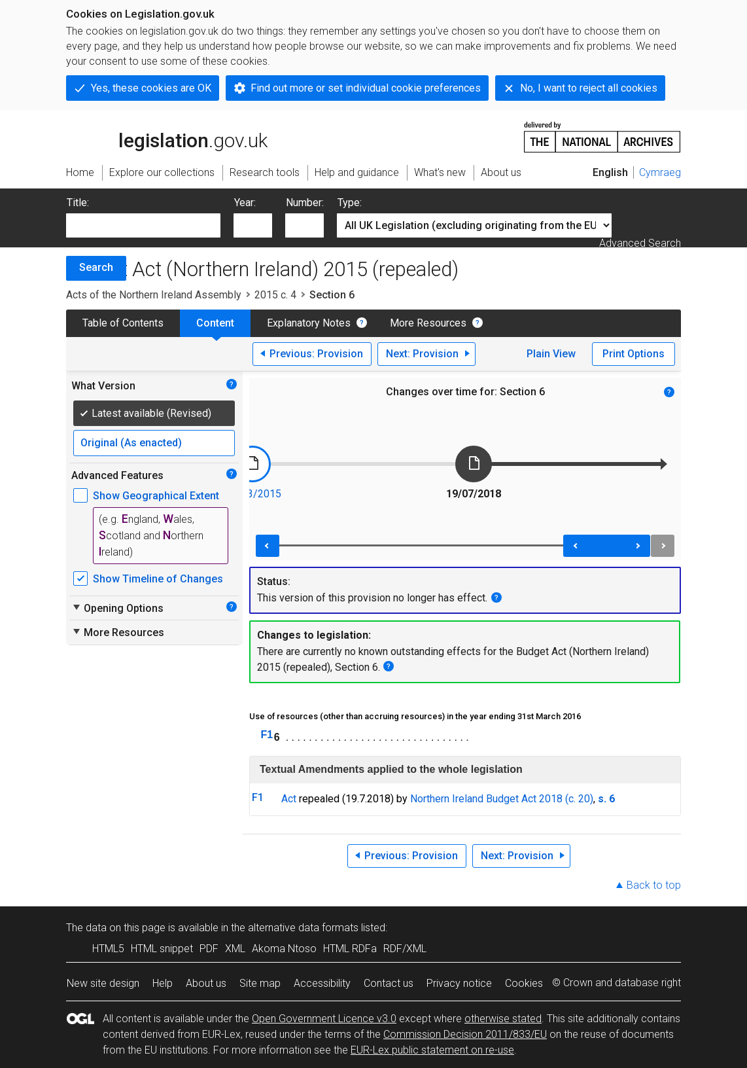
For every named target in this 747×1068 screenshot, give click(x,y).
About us (206, 983)
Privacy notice (459, 983)
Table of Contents (123, 323)
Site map (260, 983)
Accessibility (322, 983)
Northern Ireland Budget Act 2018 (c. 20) (501, 798)
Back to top (654, 885)
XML (235, 948)
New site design (103, 983)
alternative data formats (303, 927)
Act (288, 798)
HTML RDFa (350, 948)
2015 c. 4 (275, 295)
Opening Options (117, 607)
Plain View (551, 353)
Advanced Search (640, 243)
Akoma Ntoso (284, 948)
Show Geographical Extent (156, 496)
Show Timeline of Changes (158, 579)
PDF (209, 948)
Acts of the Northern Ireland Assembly (153, 295)
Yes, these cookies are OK (151, 88)
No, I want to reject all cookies (588, 88)
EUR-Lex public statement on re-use (432, 1050)
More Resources (428, 323)
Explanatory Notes (309, 323)
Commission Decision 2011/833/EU (465, 1034)
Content (215, 323)
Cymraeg (660, 172)
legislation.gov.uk (167, 136)
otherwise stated (503, 1018)
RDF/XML (404, 948)
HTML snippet (162, 948)
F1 (267, 734)
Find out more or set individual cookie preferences (366, 88)
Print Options (633, 353)
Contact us (388, 983)
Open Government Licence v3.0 (324, 1018)
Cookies (524, 983)
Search (96, 267)
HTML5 (108, 948)
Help (162, 983)
